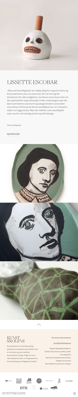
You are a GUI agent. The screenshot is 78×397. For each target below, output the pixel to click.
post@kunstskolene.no (62, 343)
